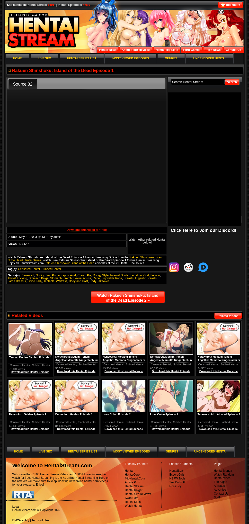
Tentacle (49, 281)
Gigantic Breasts (146, 278)
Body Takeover (99, 281)
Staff (217, 497)
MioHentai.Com (135, 478)
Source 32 (22, 84)
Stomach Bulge (38, 278)
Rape (96, 278)
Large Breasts (17, 281)
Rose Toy (175, 486)
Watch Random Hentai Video (224, 476)
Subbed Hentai (51, 269)
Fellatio (155, 275)
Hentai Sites (133, 502)
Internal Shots (119, 275)
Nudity (40, 275)
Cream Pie (84, 275)
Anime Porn (132, 482)
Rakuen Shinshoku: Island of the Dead (69, 263)
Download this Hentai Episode (218, 371)
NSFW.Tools (177, 478)
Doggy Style (101, 275)
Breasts (129, 278)
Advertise (220, 489)
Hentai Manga (223, 470)
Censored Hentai (29, 269)
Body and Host (78, 281)
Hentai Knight (133, 490)
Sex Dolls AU (178, 482)
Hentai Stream (134, 486)
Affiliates (219, 486)
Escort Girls (177, 474)
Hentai (129, 470)
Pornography (60, 275)
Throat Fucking (17, 278)
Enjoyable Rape (111, 278)
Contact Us (221, 493)
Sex (48, 275)
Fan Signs (220, 482)
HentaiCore (132, 474)
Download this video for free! (87, 230)
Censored (27, 275)
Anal (73, 275)
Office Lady (34, 281)
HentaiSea (176, 470)
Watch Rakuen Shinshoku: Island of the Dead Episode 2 (128, 297)
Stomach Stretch (61, 278)
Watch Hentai (133, 505)
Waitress (61, 281)
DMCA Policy (20, 520)
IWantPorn (132, 498)
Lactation (136, 275)
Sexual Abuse (82, 278)
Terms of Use (40, 520)
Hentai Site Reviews (138, 494)
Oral (146, 275)
